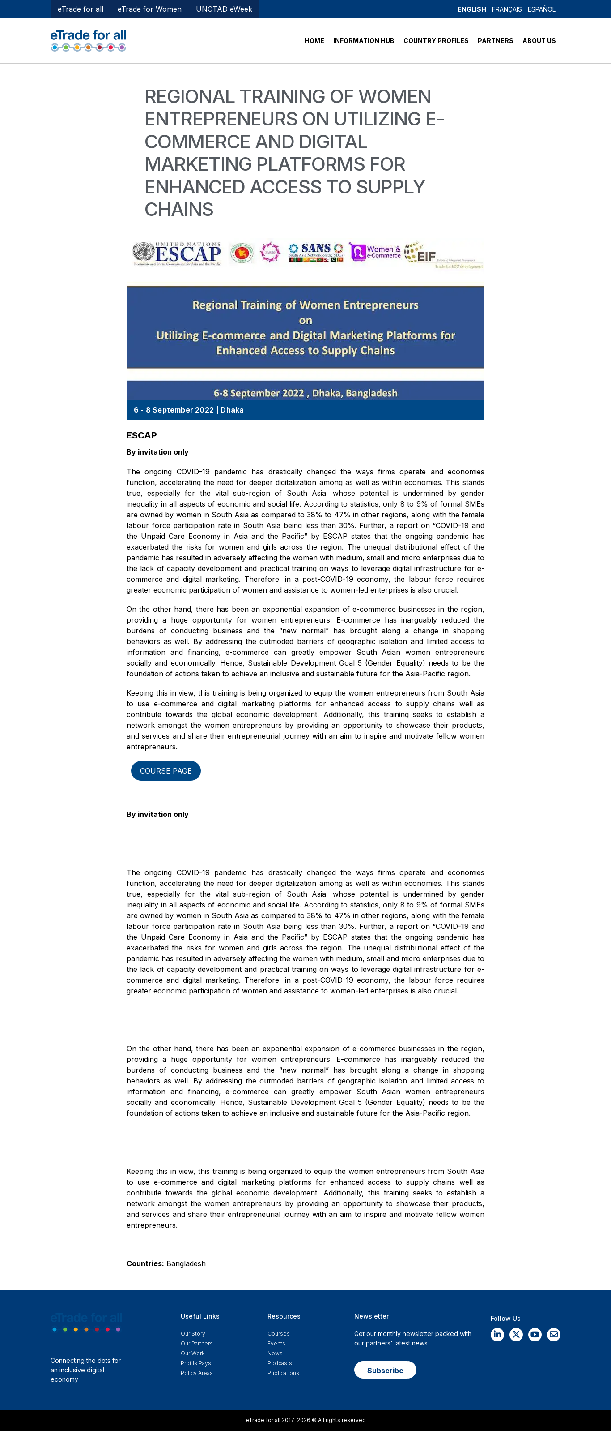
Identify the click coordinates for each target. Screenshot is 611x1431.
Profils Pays (196, 1363)
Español (542, 9)
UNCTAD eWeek (224, 8)
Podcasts (279, 1363)
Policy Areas (197, 1373)
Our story (193, 1333)
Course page (166, 770)
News (275, 1353)
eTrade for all (80, 8)
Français (507, 9)
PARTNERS (495, 40)
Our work (192, 1353)
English (472, 9)
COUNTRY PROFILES (436, 40)
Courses (278, 1333)
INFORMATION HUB (364, 40)
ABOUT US (539, 40)
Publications (283, 1373)
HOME (314, 40)
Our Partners (197, 1343)
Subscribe (385, 1370)
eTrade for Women (150, 8)
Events (276, 1343)
